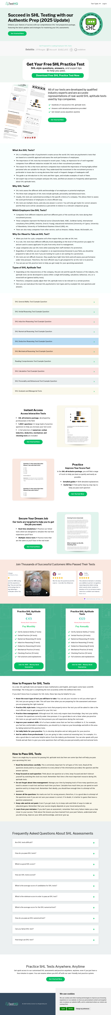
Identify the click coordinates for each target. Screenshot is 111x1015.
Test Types (96, 4)
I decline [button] (70, 1008)
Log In (104, 3)
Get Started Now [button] (17, 33)
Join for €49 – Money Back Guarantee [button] (29, 665)
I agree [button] (63, 1008)
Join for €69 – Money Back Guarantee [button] (82, 665)
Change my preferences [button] (82, 1008)
